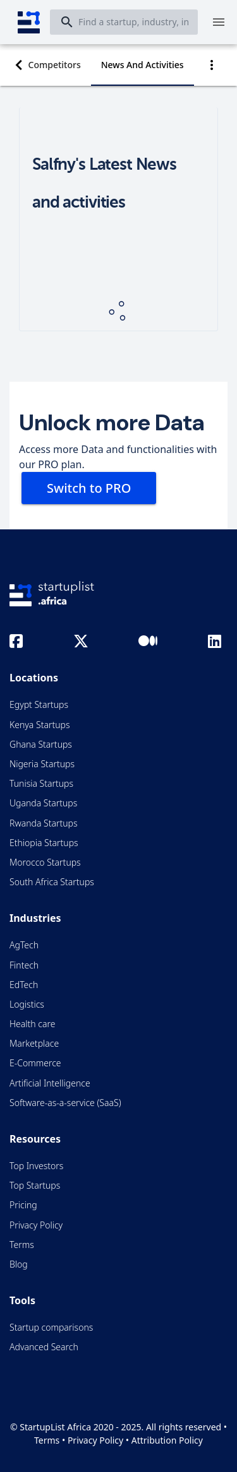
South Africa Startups (51, 882)
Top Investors (36, 1166)
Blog (18, 1264)
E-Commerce (35, 1063)
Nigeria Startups (42, 764)
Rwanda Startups (43, 823)
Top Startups (34, 1185)
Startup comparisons (51, 1327)
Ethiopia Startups (43, 843)
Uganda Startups (43, 803)
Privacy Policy (36, 1225)
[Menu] (218, 22)
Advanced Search (43, 1347)
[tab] (54, 65)
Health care (32, 1024)
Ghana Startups (40, 744)
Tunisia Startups (41, 783)
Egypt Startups (38, 704)
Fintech (24, 965)
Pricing (23, 1205)
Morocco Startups (45, 862)
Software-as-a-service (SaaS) (65, 1103)
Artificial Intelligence (49, 1083)
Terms (21, 1245)
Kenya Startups (39, 725)
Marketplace (34, 1043)
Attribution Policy (167, 1440)
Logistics (26, 1004)
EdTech (23, 985)
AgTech (24, 945)
